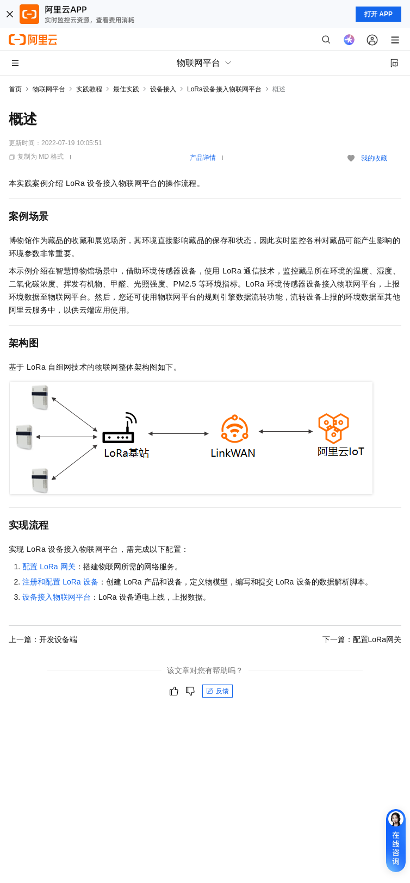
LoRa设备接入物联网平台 (224, 89)
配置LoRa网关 (49, 566)
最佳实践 (126, 89)
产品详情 (203, 157)
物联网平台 (49, 89)
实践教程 (89, 89)
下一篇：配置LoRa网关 (361, 639)
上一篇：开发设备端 (43, 639)
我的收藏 (374, 158)
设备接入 (163, 89)
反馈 (217, 691)
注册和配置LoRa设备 (60, 581)
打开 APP (378, 14)
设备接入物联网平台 (56, 597)
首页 (15, 89)
